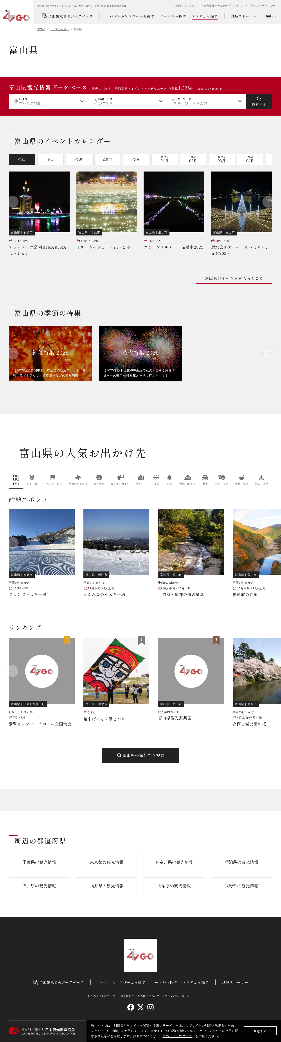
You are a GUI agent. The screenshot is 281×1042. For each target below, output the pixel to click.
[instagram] (150, 1007)
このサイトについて (177, 1036)
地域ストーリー (244, 16)
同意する (260, 1031)
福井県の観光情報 (107, 886)
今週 (79, 159)
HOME (41, 29)
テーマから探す (173, 16)
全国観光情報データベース (67, 16)
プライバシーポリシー (262, 5)
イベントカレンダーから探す (130, 16)
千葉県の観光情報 (39, 862)
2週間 (107, 159)
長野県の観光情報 (241, 886)
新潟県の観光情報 (241, 862)
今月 (136, 159)
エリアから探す (205, 16)
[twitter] (140, 1007)
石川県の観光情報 (39, 886)
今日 (22, 159)
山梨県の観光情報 (174, 886)
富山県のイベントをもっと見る (234, 278)
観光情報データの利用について (223, 5)
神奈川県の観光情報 (174, 862)
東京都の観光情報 (107, 862)
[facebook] (131, 1007)
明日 (50, 159)
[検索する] (259, 101)
